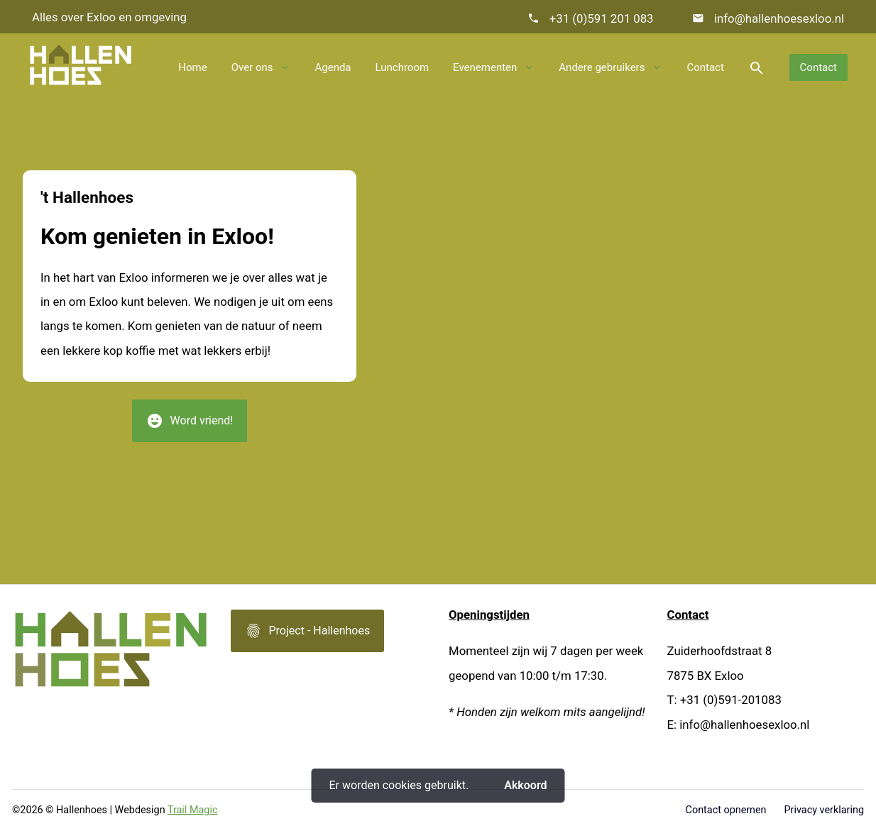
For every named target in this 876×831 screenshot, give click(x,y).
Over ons (252, 67)
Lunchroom (402, 67)
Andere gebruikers (602, 67)
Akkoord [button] (525, 785)
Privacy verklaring (824, 810)
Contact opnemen (726, 810)
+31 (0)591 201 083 (602, 18)
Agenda (332, 67)
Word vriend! (190, 425)
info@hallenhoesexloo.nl (777, 18)
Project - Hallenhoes (308, 635)
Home (192, 67)
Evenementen (485, 67)
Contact (704, 67)
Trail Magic (193, 810)
